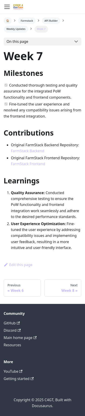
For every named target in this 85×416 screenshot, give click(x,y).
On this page (17, 41)
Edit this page (18, 264)
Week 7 (41, 29)
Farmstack (27, 20)
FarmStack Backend (27, 150)
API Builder (51, 20)
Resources (12, 344)
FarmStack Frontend (28, 163)
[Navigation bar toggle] (7, 6)
